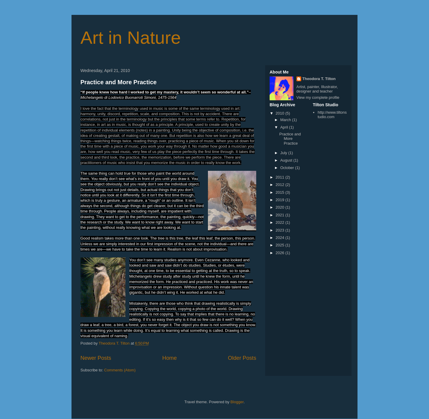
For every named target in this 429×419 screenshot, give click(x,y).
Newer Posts (95, 358)
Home (169, 358)
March (286, 120)
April (284, 127)
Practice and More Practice (118, 82)
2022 (280, 222)
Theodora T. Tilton (319, 78)
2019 (280, 200)
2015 (280, 192)
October (287, 167)
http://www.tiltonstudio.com (332, 114)
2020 (280, 207)
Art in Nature (130, 38)
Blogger (237, 402)
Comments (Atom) (120, 370)
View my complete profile (317, 97)
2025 (280, 245)
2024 (280, 237)
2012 (280, 184)
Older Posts (242, 358)
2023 (280, 230)
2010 (280, 113)
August (286, 160)
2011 (280, 177)
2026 (280, 253)
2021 (280, 215)
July (284, 153)
